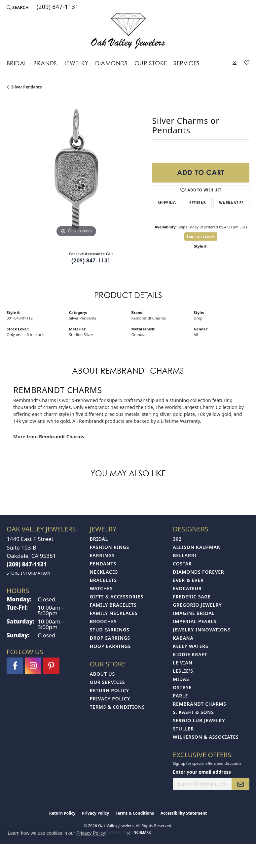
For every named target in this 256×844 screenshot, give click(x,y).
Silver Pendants (26, 87)
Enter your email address (202, 772)
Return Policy (109, 690)
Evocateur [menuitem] (187, 588)
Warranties (231, 202)
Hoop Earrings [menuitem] (110, 646)
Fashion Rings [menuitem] (109, 547)
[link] (57, 7)
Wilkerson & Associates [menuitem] (205, 737)
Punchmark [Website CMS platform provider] (140, 832)
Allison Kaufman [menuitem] (197, 547)
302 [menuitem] (177, 539)
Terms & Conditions (117, 707)
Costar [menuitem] (182, 563)
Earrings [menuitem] (102, 555)
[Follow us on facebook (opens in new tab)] (15, 666)
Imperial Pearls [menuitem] (194, 621)
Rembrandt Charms (148, 318)
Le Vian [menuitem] (182, 662)
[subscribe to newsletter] (240, 784)
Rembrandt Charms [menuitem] (199, 704)
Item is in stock (201, 236)
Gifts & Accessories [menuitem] (116, 596)
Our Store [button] (150, 63)
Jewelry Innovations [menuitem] (202, 629)
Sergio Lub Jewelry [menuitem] (199, 720)
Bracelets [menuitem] (103, 580)
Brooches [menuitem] (103, 621)
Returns (197, 202)
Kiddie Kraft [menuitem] (190, 654)
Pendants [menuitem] (103, 563)
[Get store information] (29, 573)
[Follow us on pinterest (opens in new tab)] (51, 666)
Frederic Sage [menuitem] (191, 596)
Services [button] (186, 63)
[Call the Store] (27, 564)
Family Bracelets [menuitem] (113, 605)
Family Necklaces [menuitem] (114, 613)
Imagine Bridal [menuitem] (194, 613)
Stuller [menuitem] (183, 729)
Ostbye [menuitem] (182, 687)
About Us (102, 674)
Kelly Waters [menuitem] (190, 646)
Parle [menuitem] (180, 695)
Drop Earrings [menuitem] (110, 638)
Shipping (167, 202)
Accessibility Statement (184, 813)
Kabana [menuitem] (183, 638)
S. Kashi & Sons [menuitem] (193, 712)
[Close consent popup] (128, 833)
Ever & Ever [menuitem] (188, 580)
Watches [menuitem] (101, 588)
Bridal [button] (17, 63)
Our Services (107, 682)
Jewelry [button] (76, 63)
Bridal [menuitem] (99, 539)
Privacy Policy (110, 698)
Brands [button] (45, 63)
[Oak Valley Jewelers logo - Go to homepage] (128, 31)
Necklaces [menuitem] (104, 572)
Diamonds (111, 63)
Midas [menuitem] (181, 679)
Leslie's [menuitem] (183, 671)
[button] (18, 7)
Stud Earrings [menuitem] (109, 629)
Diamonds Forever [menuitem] (198, 572)
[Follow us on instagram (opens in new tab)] (33, 666)
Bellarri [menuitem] (184, 555)
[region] (76, 169)
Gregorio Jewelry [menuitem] (197, 605)
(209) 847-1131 (91, 260)
